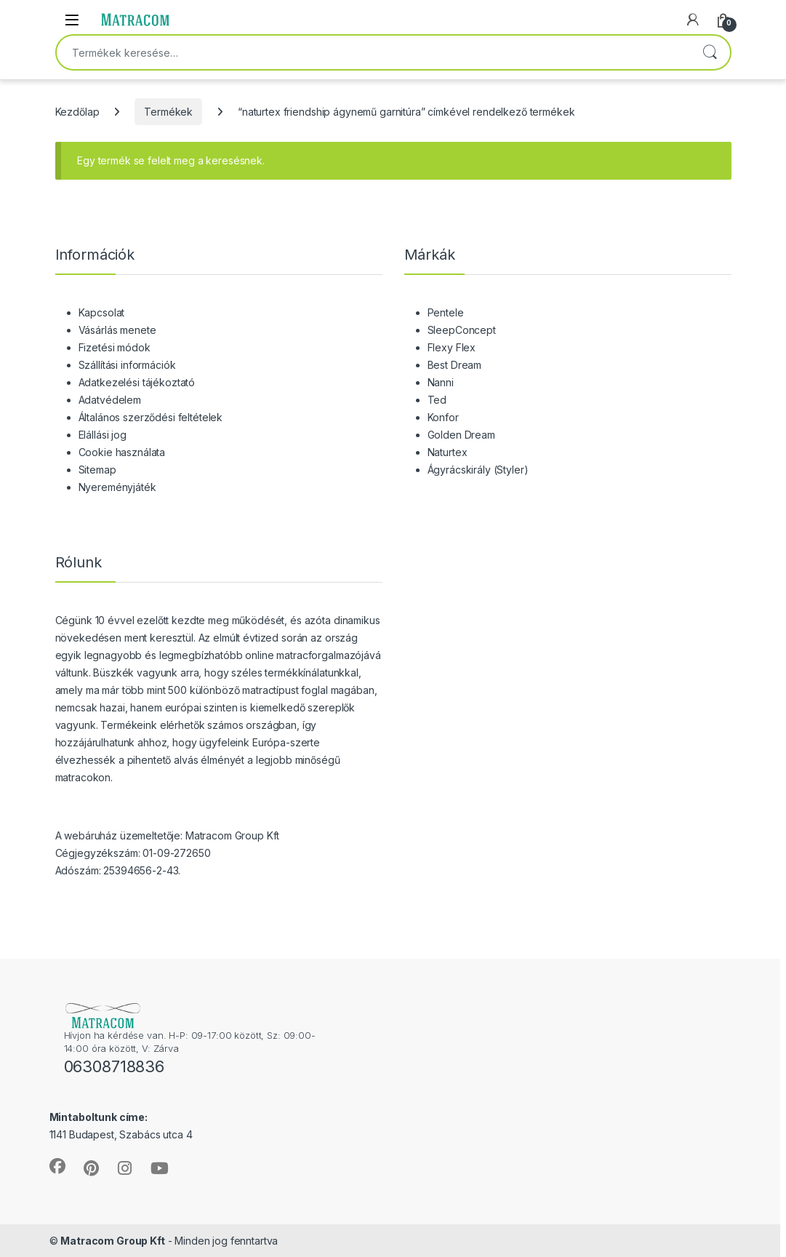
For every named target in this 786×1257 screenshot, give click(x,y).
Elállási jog (103, 434)
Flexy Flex (452, 347)
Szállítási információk (127, 365)
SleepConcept (462, 330)
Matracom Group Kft (112, 1240)
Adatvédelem (110, 400)
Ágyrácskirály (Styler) (478, 469)
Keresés (709, 52)
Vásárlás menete (117, 330)
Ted (437, 400)
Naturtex (448, 452)
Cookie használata (122, 452)
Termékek (168, 111)
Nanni (441, 382)
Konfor (443, 417)
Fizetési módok (115, 347)
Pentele (446, 312)
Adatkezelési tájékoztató (137, 382)
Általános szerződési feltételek (151, 417)
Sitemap (97, 469)
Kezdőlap (77, 111)
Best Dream (455, 365)
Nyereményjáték (117, 487)
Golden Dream (461, 434)
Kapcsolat (102, 312)
